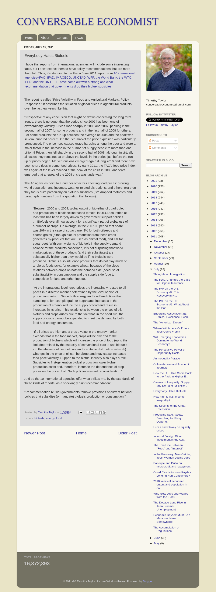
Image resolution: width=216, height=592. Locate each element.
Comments (157, 147)
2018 (154, 197)
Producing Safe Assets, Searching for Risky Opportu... (168, 418)
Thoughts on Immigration (169, 274)
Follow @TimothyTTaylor (162, 124)
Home (29, 37)
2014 (154, 219)
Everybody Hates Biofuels (169, 391)
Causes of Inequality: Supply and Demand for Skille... (171, 384)
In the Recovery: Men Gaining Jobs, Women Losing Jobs (172, 456)
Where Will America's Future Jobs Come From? (171, 330)
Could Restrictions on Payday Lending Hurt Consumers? (172, 474)
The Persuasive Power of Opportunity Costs (169, 351)
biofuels (39, 418)
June (157, 537)
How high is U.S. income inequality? (169, 398)
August (159, 263)
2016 (154, 208)
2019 (154, 192)
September (161, 258)
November (161, 246)
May (157, 543)
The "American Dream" (168, 322)
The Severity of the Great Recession (169, 407)
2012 (154, 231)
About (45, 37)
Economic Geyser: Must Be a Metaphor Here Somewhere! (172, 518)
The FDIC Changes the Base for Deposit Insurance (171, 281)
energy (50, 418)
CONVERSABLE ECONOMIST (87, 21)
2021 (154, 180)
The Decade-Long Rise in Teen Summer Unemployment (169, 506)
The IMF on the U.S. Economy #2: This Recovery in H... (166, 292)
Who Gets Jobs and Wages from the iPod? (170, 495)
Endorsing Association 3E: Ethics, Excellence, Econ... (171, 315)
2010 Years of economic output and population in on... (170, 484)
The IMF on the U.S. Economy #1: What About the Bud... (171, 304)
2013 (154, 225)
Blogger (148, 581)
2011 (154, 236)
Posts (154, 140)
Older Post (127, 433)
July (157, 269)
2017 (154, 203)
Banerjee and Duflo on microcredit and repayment (172, 465)
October (159, 252)
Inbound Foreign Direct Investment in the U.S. (169, 438)
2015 (154, 214)
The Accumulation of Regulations (166, 529)
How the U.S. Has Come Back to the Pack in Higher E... (172, 375)
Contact (61, 37)
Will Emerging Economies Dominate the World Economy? (169, 340)
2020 (154, 186)
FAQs (79, 37)
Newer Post (34, 433)
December (161, 241)
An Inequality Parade (166, 358)
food (59, 418)
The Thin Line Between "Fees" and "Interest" (168, 447)
